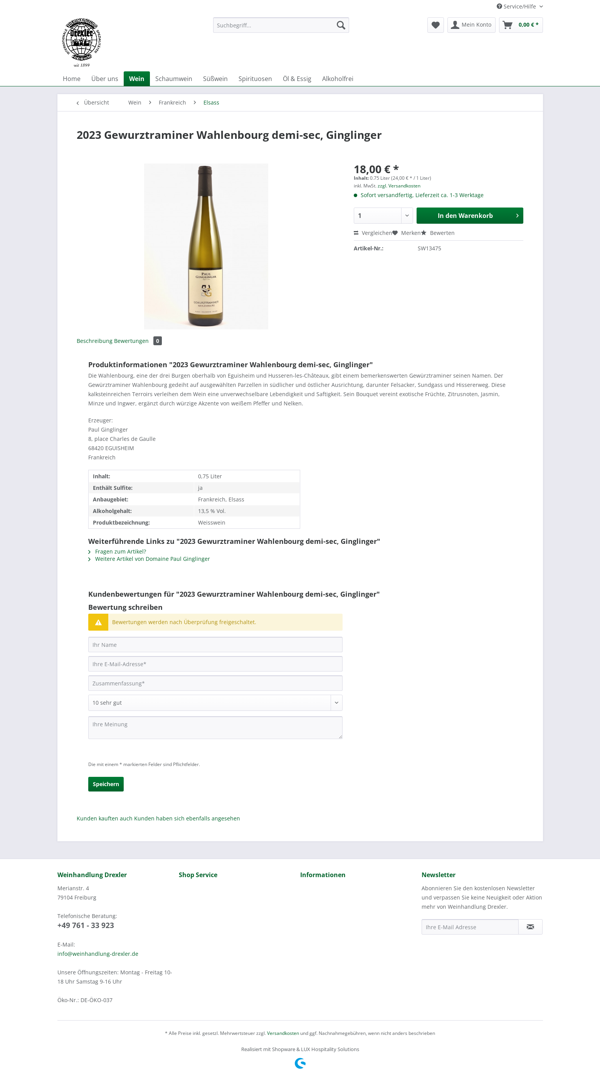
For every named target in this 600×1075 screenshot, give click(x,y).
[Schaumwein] (174, 78)
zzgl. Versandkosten (399, 185)
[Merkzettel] (435, 25)
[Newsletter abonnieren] (530, 927)
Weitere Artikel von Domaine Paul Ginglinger (149, 558)
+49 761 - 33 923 (85, 925)
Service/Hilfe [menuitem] (517, 6)
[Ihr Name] (215, 644)
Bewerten (438, 232)
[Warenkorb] (521, 25)
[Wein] (137, 78)
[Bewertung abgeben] (215, 703)
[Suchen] (341, 25)
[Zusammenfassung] (215, 683)
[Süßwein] (215, 78)
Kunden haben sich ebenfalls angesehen (187, 818)
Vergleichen (373, 232)
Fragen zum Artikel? (117, 551)
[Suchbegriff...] (281, 25)
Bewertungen (138, 340)
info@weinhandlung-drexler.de (97, 953)
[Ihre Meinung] (215, 727)
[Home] (71, 78)
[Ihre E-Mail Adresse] (470, 927)
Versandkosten (283, 1033)
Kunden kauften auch (105, 818)
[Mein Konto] (471, 25)
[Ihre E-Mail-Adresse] (215, 664)
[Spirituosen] (255, 78)
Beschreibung (95, 340)
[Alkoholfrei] (338, 78)
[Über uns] (105, 78)
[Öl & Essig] (297, 78)
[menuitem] (281, 28)
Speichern (106, 784)
